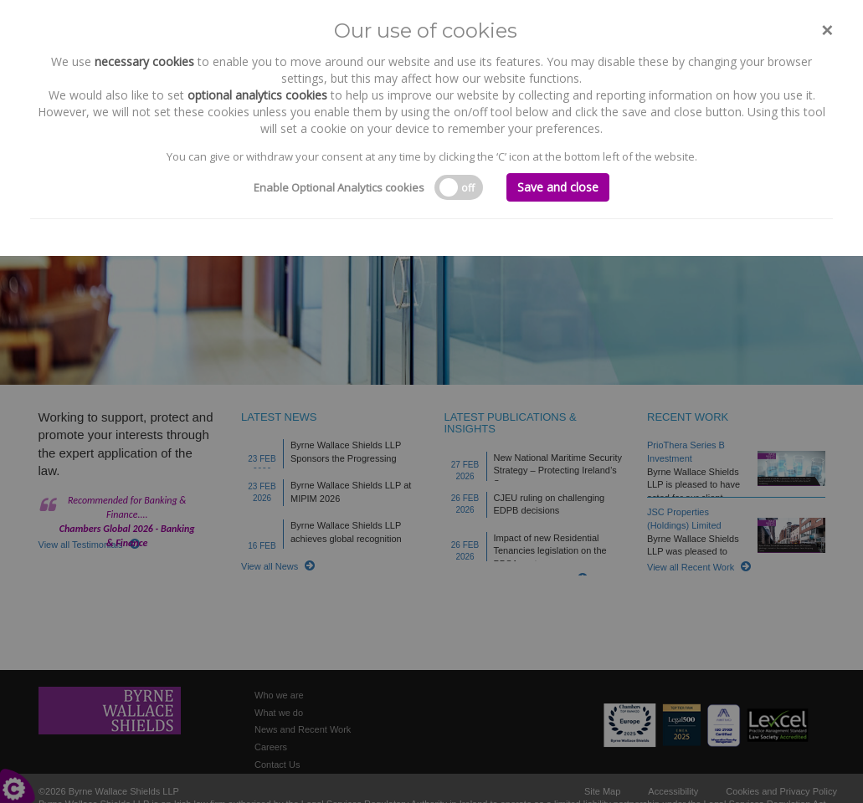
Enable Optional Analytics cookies (339, 187)
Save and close (557, 187)
